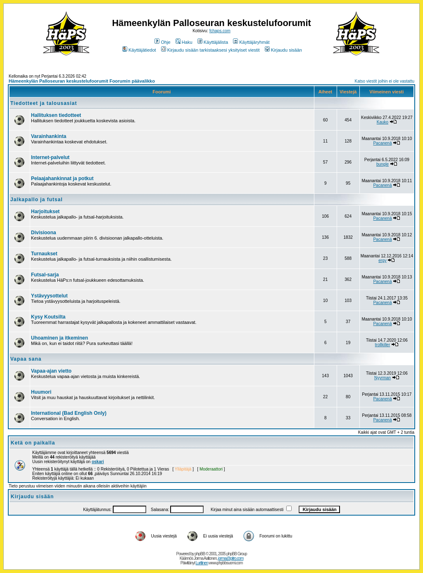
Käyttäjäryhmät (251, 42)
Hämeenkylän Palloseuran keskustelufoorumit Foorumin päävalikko (82, 80)
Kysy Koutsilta (48, 317)
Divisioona (43, 232)
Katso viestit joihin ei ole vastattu (384, 81)
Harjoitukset (45, 211)
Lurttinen (202, 563)
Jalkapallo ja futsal (36, 199)
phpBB (200, 554)
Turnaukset (44, 254)
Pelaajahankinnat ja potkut (62, 178)
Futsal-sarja (45, 275)
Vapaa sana (25, 359)
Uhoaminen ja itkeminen (59, 338)
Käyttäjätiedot (139, 50)
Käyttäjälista (212, 42)
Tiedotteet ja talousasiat (43, 103)
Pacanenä (382, 143)
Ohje (162, 42)
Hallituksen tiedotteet (56, 115)
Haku (184, 42)
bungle (382, 164)
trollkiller (382, 344)
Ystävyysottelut (49, 296)
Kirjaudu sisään (283, 50)
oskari (98, 461)
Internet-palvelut (50, 157)
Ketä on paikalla (33, 443)
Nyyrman (382, 378)
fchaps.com (220, 31)
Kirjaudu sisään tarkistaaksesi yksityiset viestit (210, 50)
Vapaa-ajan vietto (51, 371)
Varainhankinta (48, 136)
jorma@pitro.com (230, 558)
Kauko (382, 122)
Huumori (41, 392)
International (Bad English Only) (69, 413)
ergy (382, 260)
